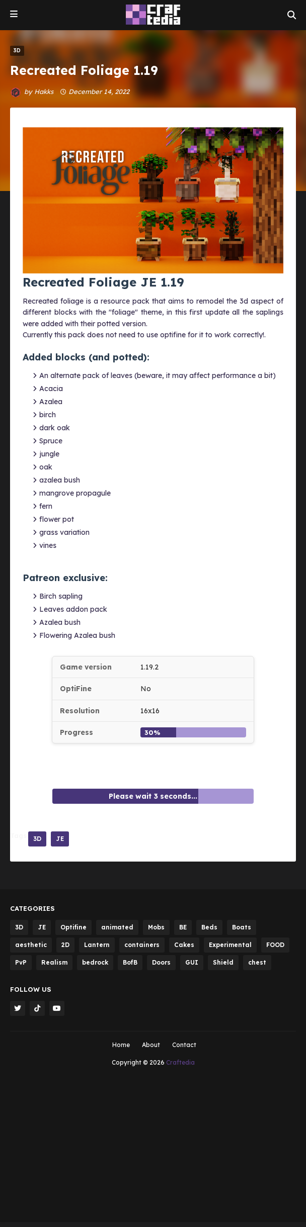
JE (60, 838)
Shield (223, 962)
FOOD (275, 945)
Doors (161, 962)
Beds (209, 927)
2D (65, 945)
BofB (130, 962)
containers (142, 945)
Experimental (230, 945)
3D (37, 838)
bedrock (95, 962)
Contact (184, 1045)
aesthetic (31, 945)
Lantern (97, 945)
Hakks (43, 91)
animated (117, 927)
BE (183, 927)
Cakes (184, 945)
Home (121, 1045)
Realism (54, 962)
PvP (21, 962)
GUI (191, 962)
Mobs (156, 927)
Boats (241, 927)
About (151, 1045)
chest (257, 962)
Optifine (73, 927)
